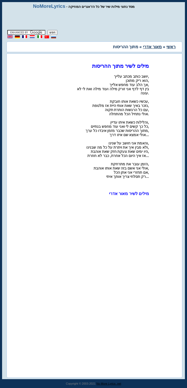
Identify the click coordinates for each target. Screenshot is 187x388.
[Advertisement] (94, 19)
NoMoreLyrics (49, 6)
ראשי (171, 47)
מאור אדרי (152, 47)
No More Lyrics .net (108, 383)
